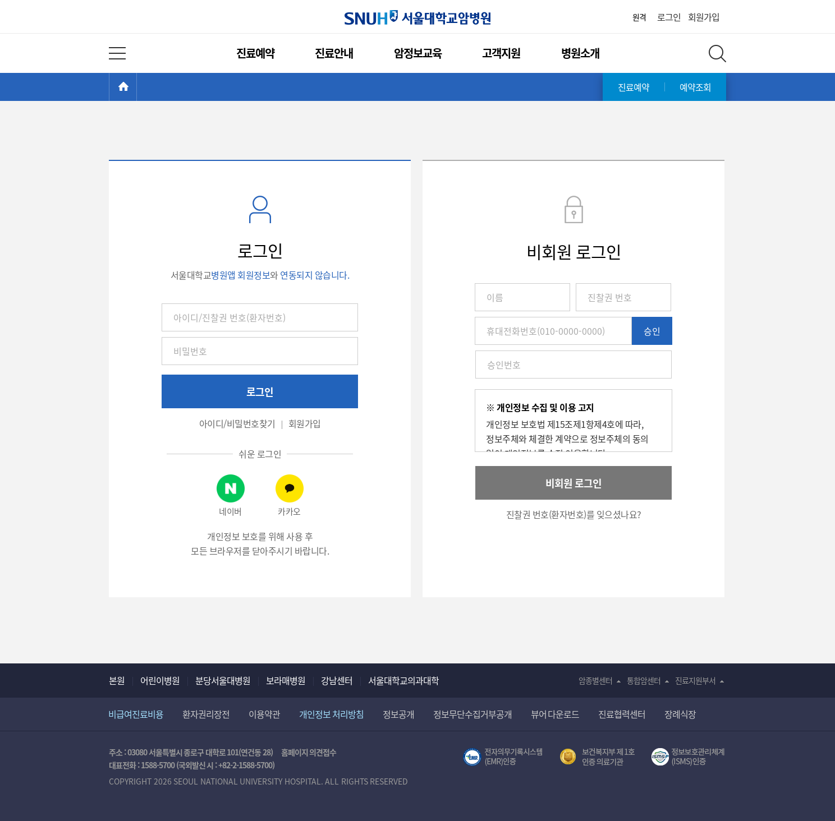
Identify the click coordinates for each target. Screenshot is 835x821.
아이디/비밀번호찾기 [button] (237, 423)
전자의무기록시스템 (502, 757)
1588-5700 (158, 765)
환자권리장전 (206, 714)
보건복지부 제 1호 (597, 757)
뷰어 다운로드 (555, 714)
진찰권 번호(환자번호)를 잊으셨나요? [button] (573, 514)
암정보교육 (418, 53)
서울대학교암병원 (417, 17)
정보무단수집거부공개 (472, 714)
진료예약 (255, 53)
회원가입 (703, 17)
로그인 (669, 17)
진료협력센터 (621, 714)
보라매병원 (285, 680)
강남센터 (336, 680)
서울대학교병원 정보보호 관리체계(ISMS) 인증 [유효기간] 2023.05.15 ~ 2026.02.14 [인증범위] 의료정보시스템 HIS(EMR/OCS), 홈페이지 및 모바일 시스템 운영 (689, 757)
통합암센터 (643, 680)
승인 (652, 331)
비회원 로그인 (573, 483)
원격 (639, 16)
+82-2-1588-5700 (245, 765)
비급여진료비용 (135, 714)
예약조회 (695, 87)
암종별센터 (595, 680)
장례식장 (680, 714)
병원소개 (580, 53)
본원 (117, 680)
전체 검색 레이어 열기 (717, 53)
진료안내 (334, 53)
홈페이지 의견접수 (309, 752)
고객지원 (501, 53)
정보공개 (398, 714)
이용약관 (264, 714)
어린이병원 (160, 680)
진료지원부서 (695, 680)
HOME (136, 87)
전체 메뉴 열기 (117, 53)
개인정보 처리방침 (331, 714)
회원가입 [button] (304, 423)
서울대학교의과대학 (403, 680)
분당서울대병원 (222, 680)
